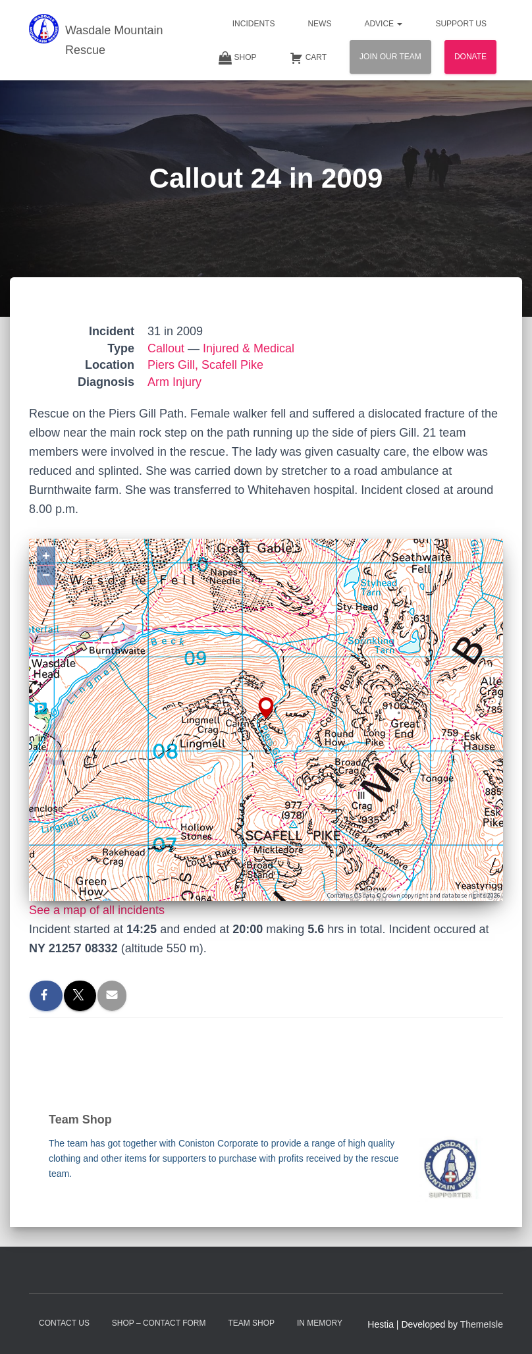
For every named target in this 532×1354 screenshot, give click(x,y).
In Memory (319, 1323)
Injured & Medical (248, 348)
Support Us (461, 23)
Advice (383, 23)
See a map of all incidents (97, 910)
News (319, 23)
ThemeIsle (481, 1324)
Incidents (253, 23)
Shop (238, 58)
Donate (470, 56)
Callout (165, 348)
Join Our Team (390, 56)
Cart (308, 58)
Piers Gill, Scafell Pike (205, 364)
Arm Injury (174, 382)
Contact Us (64, 1323)
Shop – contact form (159, 1323)
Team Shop (251, 1323)
